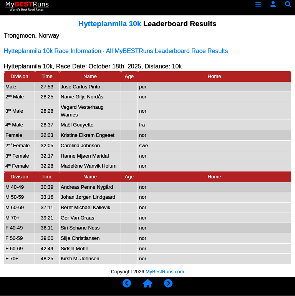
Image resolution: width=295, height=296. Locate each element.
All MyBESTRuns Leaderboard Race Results (167, 51)
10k (177, 66)
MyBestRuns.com (165, 271)
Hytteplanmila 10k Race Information (52, 51)
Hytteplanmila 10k (109, 24)
